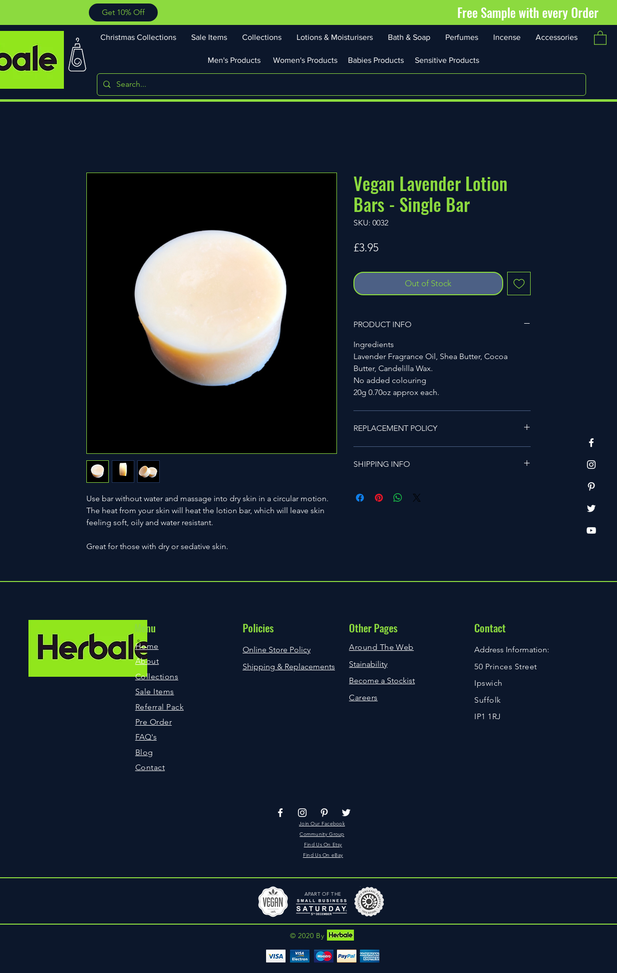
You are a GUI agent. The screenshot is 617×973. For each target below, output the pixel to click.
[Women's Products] (306, 60)
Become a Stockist (382, 680)
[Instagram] (591, 464)
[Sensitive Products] (447, 60)
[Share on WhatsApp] (398, 498)
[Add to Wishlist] (519, 284)
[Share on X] (417, 498)
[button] (123, 12)
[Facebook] (591, 442)
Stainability (368, 664)
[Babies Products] (376, 60)
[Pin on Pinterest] (379, 498)
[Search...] (340, 84)
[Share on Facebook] (360, 498)
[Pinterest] (591, 486)
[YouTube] (591, 530)
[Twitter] (591, 508)
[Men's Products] (235, 60)
